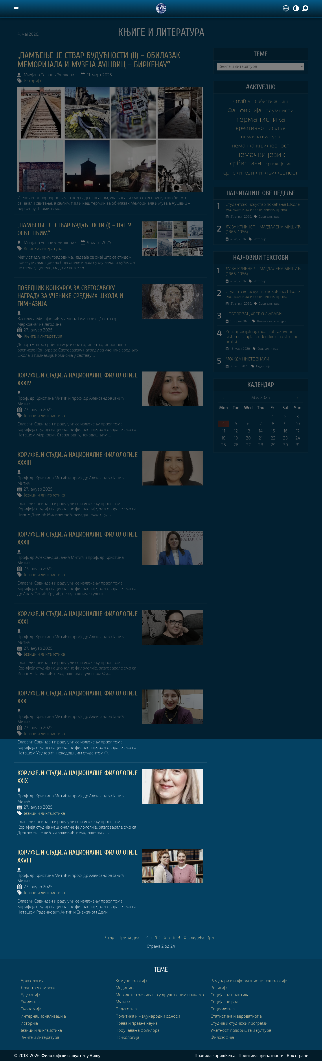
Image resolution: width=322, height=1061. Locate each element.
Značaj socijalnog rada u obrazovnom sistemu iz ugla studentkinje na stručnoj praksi (262, 336)
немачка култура (260, 136)
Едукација (263, 366)
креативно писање (260, 127)
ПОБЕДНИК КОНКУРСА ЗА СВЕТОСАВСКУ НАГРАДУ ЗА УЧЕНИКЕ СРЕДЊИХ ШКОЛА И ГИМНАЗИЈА (70, 296)
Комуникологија (131, 980)
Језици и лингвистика (44, 415)
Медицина (126, 987)
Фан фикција (244, 110)
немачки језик (260, 154)
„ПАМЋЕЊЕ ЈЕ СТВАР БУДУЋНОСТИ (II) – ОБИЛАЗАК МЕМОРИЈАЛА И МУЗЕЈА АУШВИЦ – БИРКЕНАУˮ (98, 60)
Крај (211, 937)
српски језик (278, 163)
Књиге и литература (43, 248)
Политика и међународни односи (148, 1016)
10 (184, 937)
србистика (245, 163)
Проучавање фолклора (138, 1030)
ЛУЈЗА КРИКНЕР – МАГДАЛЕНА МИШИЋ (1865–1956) (263, 229)
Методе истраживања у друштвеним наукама (160, 994)
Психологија (127, 1037)
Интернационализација (43, 1016)
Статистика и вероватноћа (236, 1016)
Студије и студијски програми (239, 1023)
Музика (123, 1001)
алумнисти (280, 110)
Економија (31, 1008)
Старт (110, 937)
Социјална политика (230, 994)
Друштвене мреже (39, 987)
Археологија (32, 980)
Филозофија (222, 1037)
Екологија (30, 1001)
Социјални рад (269, 216)
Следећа (196, 937)
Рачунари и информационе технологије (249, 980)
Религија (219, 987)
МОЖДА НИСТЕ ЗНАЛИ (247, 359)
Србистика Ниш (271, 101)
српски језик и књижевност (260, 172)
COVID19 (241, 101)
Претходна (129, 937)
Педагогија (126, 1008)
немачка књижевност (260, 145)
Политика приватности (261, 1055)
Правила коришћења (215, 1055)
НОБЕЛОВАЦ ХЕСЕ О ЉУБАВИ (254, 313)
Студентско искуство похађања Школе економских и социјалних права (263, 207)
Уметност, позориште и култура (241, 1030)
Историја (32, 80)
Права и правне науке (137, 1023)
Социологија (223, 1008)
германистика (260, 118)
